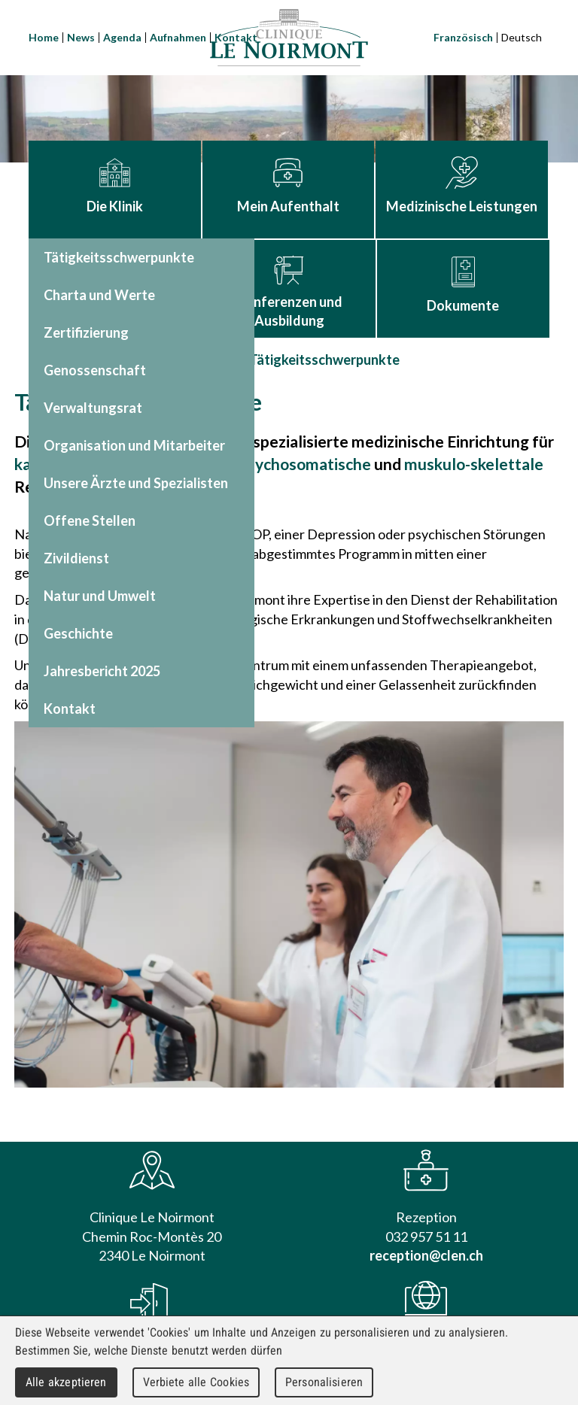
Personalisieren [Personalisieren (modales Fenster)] (324, 1382)
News (81, 37)
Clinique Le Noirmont (289, 37)
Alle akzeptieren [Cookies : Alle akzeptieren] (66, 1382)
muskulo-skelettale (473, 463)
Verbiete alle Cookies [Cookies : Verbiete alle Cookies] (196, 1382)
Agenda (122, 37)
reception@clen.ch (426, 1255)
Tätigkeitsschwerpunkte (324, 359)
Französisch (463, 37)
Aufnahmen (178, 37)
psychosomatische (305, 463)
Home (44, 37)
